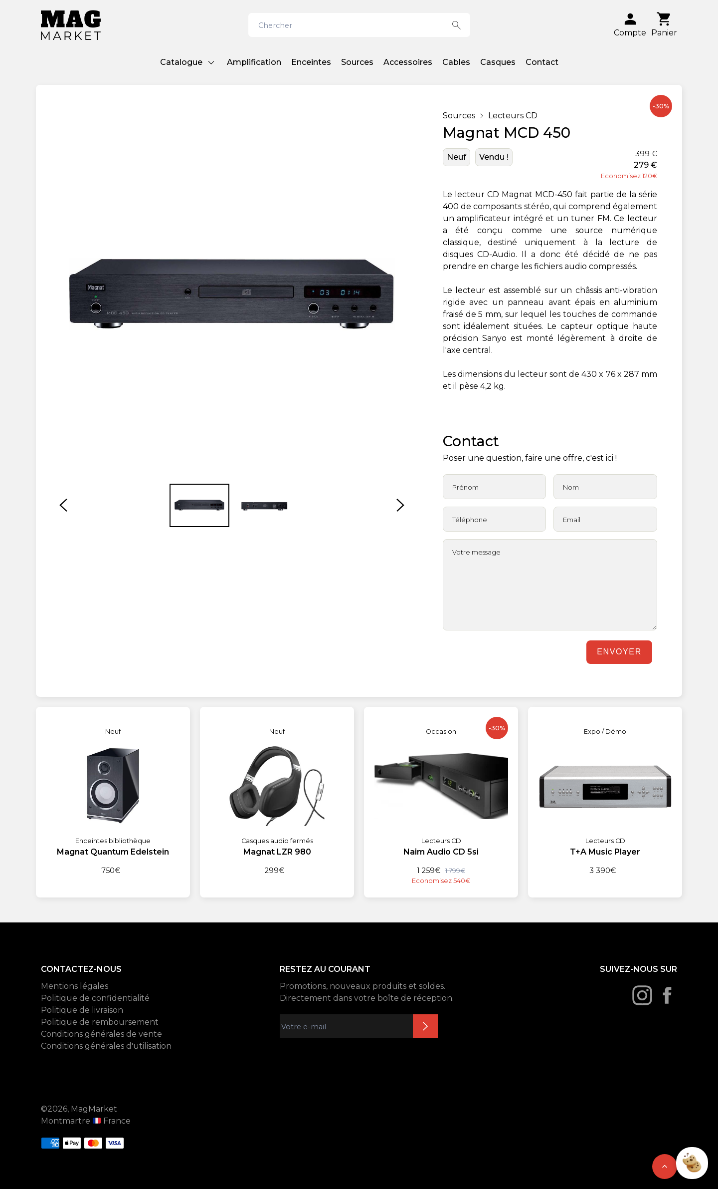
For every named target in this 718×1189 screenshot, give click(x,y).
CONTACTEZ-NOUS (81, 969)
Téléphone (469, 520)
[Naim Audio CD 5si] (441, 796)
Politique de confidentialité (95, 998)
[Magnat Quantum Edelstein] (113, 791)
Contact (542, 62)
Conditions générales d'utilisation (106, 1046)
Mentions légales (74, 986)
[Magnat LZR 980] (277, 791)
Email (571, 520)
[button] (63, 505)
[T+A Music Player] (605, 791)
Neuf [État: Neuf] (456, 157)
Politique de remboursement (100, 1022)
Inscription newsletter (425, 1026)
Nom (571, 487)
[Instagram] (642, 995)
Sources (357, 62)
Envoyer (619, 651)
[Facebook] (667, 995)
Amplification (254, 62)
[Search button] (456, 24)
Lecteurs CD (513, 115)
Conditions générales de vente (101, 1034)
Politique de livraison (82, 1010)
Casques (498, 62)
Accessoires (407, 62)
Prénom (465, 487)
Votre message (476, 552)
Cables (456, 62)
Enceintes (311, 62)
